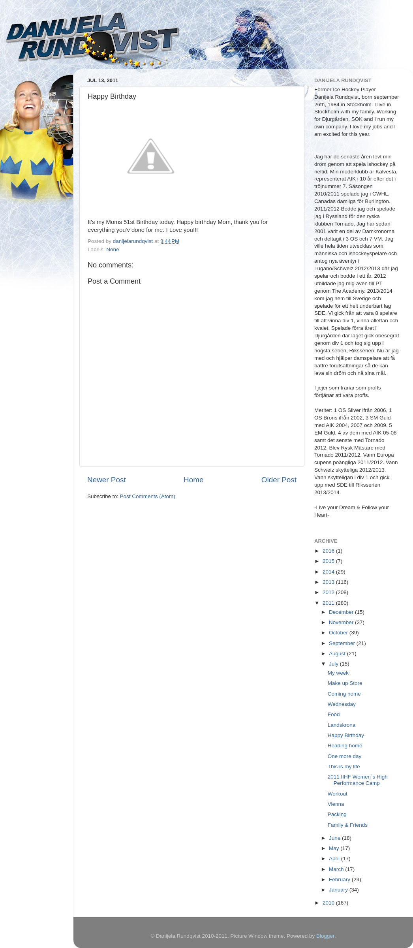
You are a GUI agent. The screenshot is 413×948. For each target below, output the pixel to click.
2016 (329, 551)
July (334, 664)
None (112, 249)
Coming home (344, 694)
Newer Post (106, 480)
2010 (329, 903)
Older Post (279, 480)
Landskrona (342, 725)
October (339, 633)
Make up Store (345, 683)
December (342, 612)
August (338, 653)
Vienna (336, 804)
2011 (329, 603)
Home (193, 480)
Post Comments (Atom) (147, 496)
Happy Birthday (346, 735)
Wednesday (342, 704)
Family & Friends (348, 825)
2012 (329, 592)
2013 (329, 582)
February (340, 879)
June (335, 838)
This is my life (344, 766)
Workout (337, 794)
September (343, 643)
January (339, 890)
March (337, 869)
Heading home (345, 746)
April (335, 858)
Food (334, 714)
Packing (337, 814)
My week (338, 673)
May (334, 848)
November (342, 622)
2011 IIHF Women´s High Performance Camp (358, 780)
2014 (329, 572)
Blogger (325, 936)
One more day (345, 756)
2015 (329, 561)
